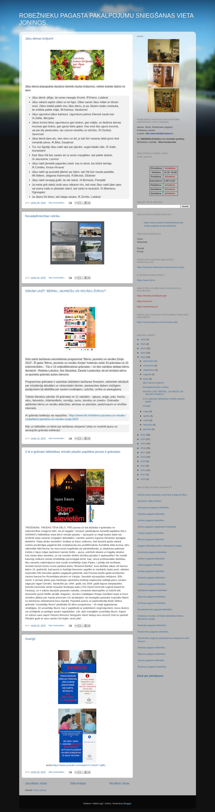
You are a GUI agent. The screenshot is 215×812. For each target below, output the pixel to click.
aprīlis (146, 416)
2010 (143, 479)
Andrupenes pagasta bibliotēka (153, 507)
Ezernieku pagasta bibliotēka (152, 552)
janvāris (147, 429)
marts (146, 420)
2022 (143, 357)
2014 (143, 466)
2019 (143, 443)
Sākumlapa (78, 783)
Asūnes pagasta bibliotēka (151, 520)
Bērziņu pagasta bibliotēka (151, 539)
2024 (143, 348)
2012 (143, 474)
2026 (143, 339)
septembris (149, 370)
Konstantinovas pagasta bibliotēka (155, 609)
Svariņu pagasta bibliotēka (151, 660)
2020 (143, 439)
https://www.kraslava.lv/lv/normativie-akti (157, 322)
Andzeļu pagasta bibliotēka (151, 514)
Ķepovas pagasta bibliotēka (151, 596)
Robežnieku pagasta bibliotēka (153, 631)
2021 (143, 435)
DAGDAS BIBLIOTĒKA (150, 501)
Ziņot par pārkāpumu (150, 675)
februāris (148, 424)
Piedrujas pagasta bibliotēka (152, 625)
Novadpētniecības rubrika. (42, 216)
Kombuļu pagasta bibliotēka (152, 603)
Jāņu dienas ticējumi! (39, 38)
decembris (148, 361)
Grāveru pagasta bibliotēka (151, 558)
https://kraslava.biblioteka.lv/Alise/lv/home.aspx (160, 267)
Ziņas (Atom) (40, 790)
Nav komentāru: (57, 202)
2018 (143, 448)
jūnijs (146, 379)
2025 (143, 344)
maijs (146, 411)
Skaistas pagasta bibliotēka (151, 647)
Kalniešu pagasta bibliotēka (151, 577)
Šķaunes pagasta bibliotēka (151, 654)
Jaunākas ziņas (36, 783)
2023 (143, 353)
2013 (143, 470)
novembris (148, 365)
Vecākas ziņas (119, 783)
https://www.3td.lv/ (146, 280)
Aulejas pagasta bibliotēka (151, 533)
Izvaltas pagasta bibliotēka (151, 571)
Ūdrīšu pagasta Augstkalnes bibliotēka (157, 527)
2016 (143, 457)
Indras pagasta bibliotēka (150, 565)
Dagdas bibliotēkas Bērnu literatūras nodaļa (159, 546)
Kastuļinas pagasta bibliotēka (152, 590)
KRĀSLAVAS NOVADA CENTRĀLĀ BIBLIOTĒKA (162, 495)
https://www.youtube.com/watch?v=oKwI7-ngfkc (79, 765)
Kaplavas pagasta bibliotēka (152, 584)
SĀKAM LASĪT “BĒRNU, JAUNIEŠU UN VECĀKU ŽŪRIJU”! (65, 291)
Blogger (127, 803)
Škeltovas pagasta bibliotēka (152, 666)
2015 (143, 461)
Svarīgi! (30, 639)
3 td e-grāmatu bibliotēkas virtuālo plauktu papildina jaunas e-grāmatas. (73, 451)
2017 (143, 452)
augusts (147, 374)
